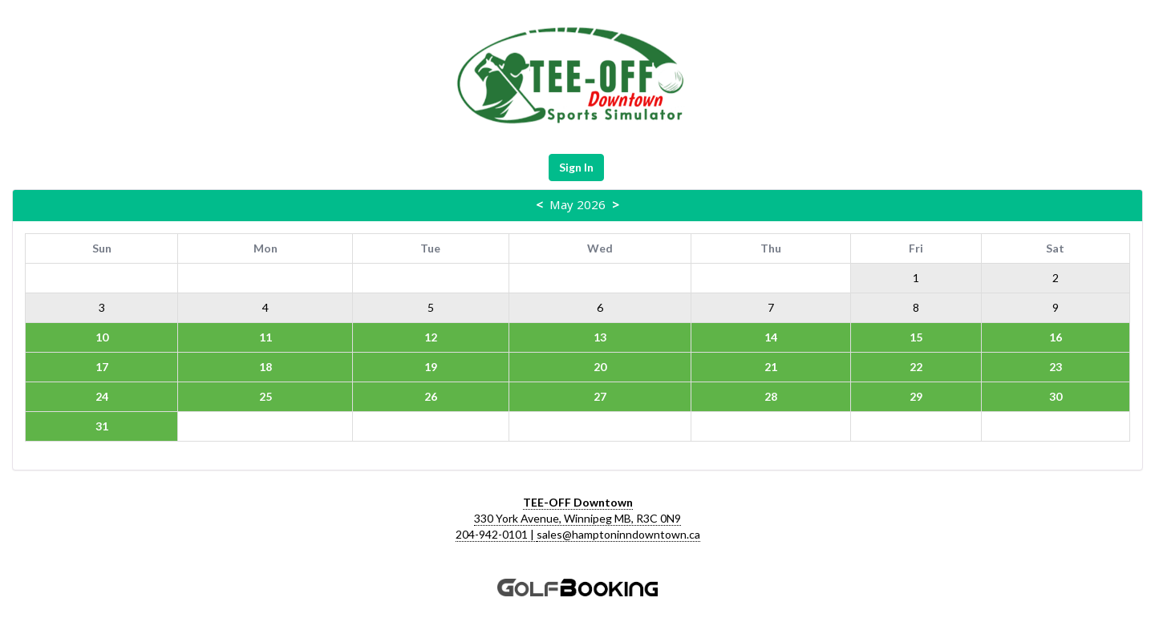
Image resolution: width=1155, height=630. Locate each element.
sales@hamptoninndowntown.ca (618, 534)
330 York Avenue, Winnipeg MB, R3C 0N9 (577, 518)
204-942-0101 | (496, 534)
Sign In (576, 167)
